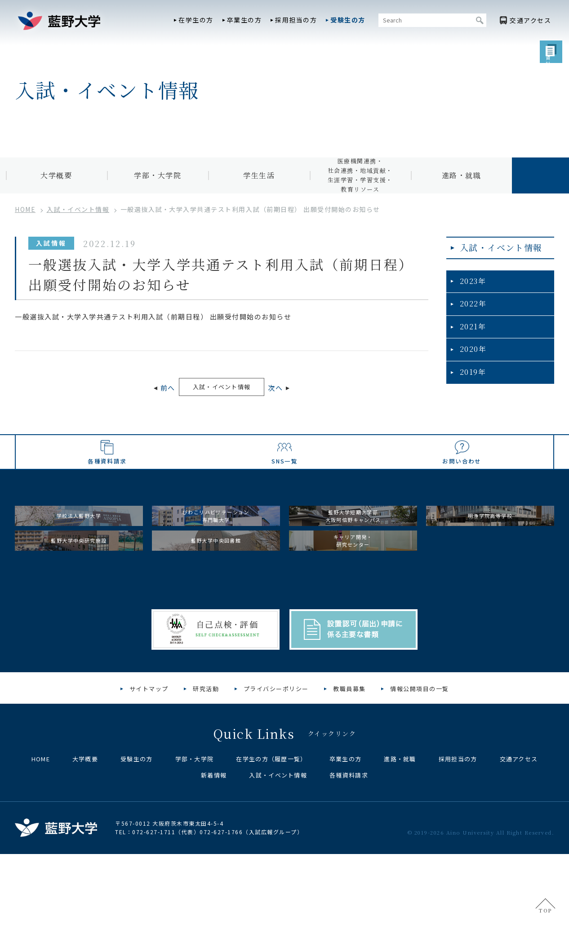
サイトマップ (149, 769)
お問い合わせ (461, 492)
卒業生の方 (244, 19)
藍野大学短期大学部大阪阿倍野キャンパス (353, 566)
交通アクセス (519, 840)
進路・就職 (461, 175)
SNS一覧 (285, 492)
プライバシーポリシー (276, 769)
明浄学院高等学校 (490, 566)
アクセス (530, 20)
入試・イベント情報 (221, 387)
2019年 (471, 377)
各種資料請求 (108, 492)
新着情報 (214, 856)
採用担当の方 (296, 19)
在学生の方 (195, 19)
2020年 (471, 355)
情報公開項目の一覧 (419, 769)
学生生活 (259, 175)
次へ (296, 389)
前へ (147, 389)
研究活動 (206, 769)
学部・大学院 (157, 175)
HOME (40, 840)
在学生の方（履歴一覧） (271, 840)
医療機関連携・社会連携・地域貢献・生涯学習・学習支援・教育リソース (360, 175)
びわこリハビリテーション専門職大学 (216, 566)
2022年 (471, 311)
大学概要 (56, 175)
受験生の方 (347, 19)
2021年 (471, 333)
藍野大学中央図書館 (215, 611)
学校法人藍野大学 (79, 566)
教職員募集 (349, 769)
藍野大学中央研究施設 (78, 611)
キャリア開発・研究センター (353, 611)
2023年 (471, 289)
